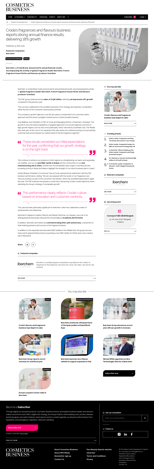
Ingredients (130, 299)
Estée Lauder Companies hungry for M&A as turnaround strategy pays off (122, 145)
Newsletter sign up (62, 456)
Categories (18, 17)
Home (10, 17)
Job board (43, 17)
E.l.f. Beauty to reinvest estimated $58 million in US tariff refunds (122, 159)
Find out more (11, 440)
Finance (26, 58)
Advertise (91, 453)
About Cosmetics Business (66, 450)
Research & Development (14, 58)
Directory (61, 17)
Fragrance (47, 335)
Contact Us (59, 459)
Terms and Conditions (96, 456)
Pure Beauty (32, 17)
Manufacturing (88, 335)
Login (142, 17)
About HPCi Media (62, 453)
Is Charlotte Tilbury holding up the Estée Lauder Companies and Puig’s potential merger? (121, 152)
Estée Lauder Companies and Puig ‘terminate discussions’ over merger (122, 139)
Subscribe (129, 17)
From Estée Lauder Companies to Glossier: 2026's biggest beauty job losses (121, 166)
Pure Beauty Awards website (99, 450)
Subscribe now (111, 373)
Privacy (90, 459)
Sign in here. (24, 433)
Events (52, 17)
